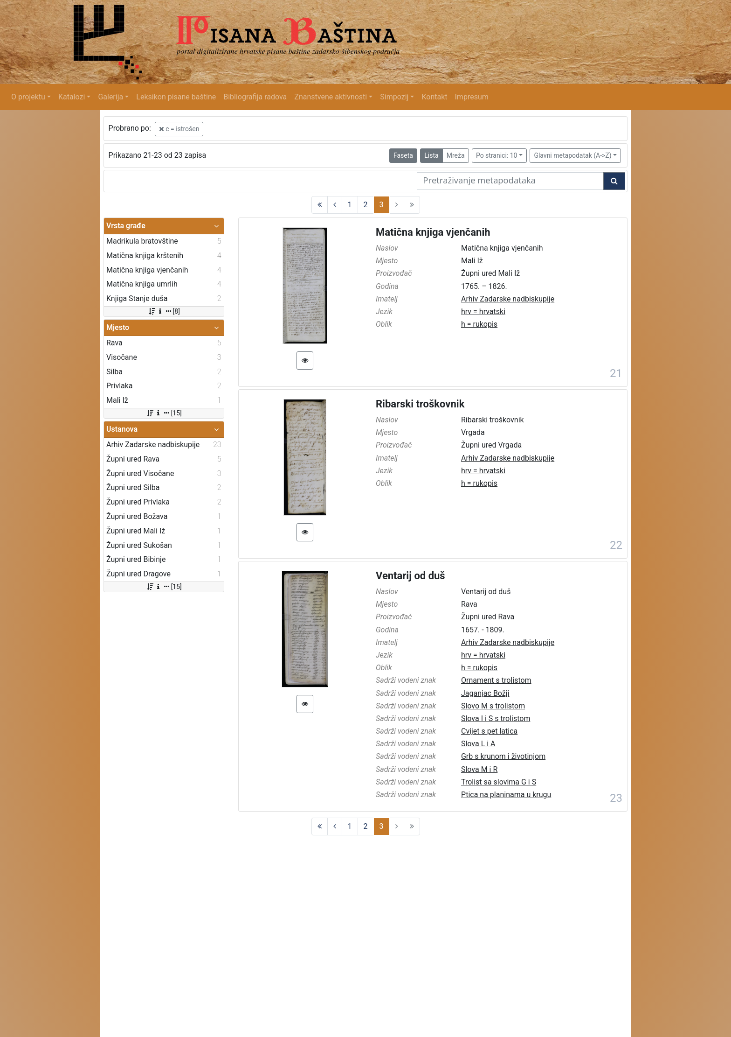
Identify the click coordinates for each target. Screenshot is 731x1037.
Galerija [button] (110, 96)
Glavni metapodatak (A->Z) (572, 155)
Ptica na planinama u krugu (506, 794)
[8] (164, 311)
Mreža (456, 155)
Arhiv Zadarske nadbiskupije (507, 298)
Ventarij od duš (410, 576)
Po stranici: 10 (496, 155)
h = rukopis (479, 324)
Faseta (403, 155)
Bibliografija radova (255, 96)
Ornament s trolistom (496, 680)
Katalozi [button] (71, 96)
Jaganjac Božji (485, 693)
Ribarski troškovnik (420, 404)
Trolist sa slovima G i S (498, 782)
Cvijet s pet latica (489, 731)
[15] (164, 413)
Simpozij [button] (394, 96)
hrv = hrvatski (483, 311)
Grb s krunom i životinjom (503, 756)
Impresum (472, 96)
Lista (431, 155)
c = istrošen (179, 129)
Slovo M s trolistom (493, 705)
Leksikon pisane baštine (176, 96)
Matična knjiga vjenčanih (433, 232)
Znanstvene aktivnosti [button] (330, 96)
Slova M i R (479, 769)
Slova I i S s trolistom (495, 718)
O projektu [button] (28, 96)
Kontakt (434, 96)
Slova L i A (478, 743)
